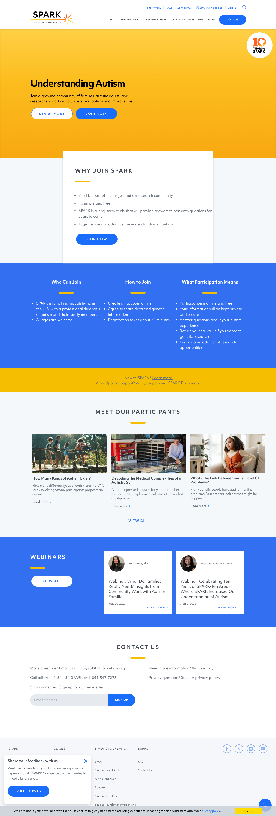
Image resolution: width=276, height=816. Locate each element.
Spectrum (101, 787)
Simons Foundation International (116, 805)
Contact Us (184, 7)
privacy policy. (211, 811)
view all (138, 520)
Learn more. (162, 377)
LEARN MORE (52, 114)
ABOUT (112, 19)
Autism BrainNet (105, 779)
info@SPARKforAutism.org (102, 668)
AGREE (248, 811)
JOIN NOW (96, 114)
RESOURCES (206, 19)
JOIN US (232, 19)
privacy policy (207, 677)
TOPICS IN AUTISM (182, 19)
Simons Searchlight (107, 770)
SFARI (98, 761)
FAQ (209, 668)
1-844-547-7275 (102, 677)
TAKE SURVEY (28, 791)
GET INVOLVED (130, 19)
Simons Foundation (107, 796)
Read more (41, 502)
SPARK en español (209, 7)
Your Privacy (153, 7)
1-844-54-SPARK (68, 677)
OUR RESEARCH (155, 19)
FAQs (169, 7)
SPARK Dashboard (184, 382)
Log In (232, 7)
